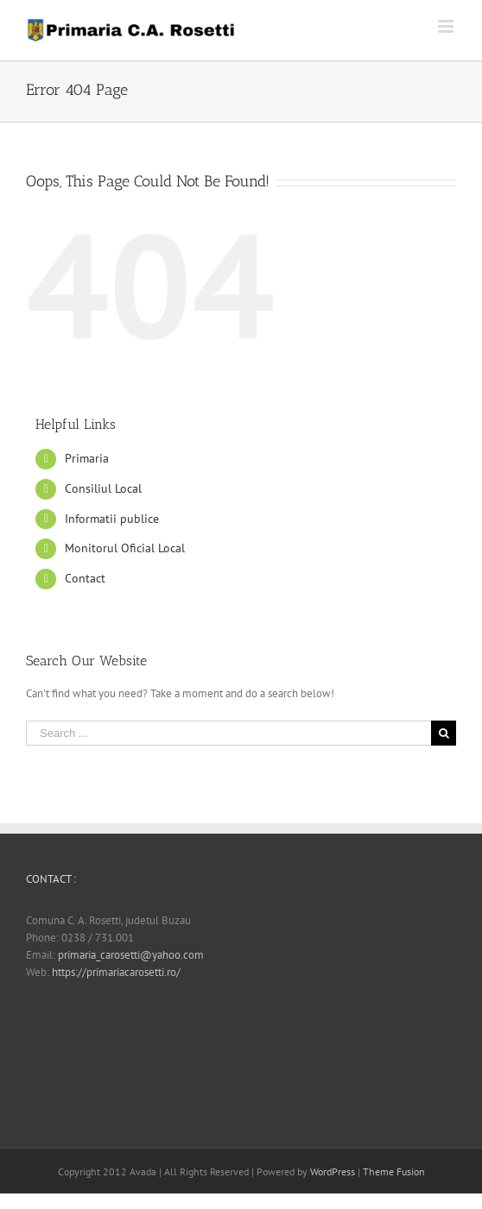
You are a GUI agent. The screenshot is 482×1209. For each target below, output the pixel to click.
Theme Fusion (394, 1171)
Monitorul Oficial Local (125, 548)
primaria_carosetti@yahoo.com (131, 955)
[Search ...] (228, 733)
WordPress (332, 1171)
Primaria (87, 458)
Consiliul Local (103, 488)
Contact (85, 578)
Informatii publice (112, 518)
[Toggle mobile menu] (447, 26)
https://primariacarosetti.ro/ (116, 972)
